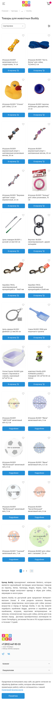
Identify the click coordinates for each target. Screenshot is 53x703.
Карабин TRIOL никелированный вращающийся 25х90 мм (38, 287)
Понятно (13, 696)
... (22, 11)
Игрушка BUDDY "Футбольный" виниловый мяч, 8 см (13, 464)
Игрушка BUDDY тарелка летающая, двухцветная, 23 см (38, 106)
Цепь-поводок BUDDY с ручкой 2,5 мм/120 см (12, 241)
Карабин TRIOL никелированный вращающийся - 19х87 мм (13, 287)
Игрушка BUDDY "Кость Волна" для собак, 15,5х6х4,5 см (37, 62)
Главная (5, 11)
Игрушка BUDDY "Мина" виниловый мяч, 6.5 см (38, 463)
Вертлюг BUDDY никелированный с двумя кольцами (39, 242)
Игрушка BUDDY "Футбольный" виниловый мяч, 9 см (13, 509)
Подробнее (13, 429)
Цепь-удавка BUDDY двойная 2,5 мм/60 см (11, 330)
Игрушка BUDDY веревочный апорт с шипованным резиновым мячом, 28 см (13, 152)
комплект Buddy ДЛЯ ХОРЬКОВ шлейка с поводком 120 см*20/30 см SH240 (39, 374)
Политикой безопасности (12, 690)
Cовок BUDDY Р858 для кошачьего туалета (37, 330)
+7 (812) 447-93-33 (11, 644)
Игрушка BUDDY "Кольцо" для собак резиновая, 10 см (38, 197)
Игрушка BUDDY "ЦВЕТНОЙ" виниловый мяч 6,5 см (12, 420)
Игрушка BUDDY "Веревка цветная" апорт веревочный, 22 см (13, 197)
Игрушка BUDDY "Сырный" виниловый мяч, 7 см (13, 552)
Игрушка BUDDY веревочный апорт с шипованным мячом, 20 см (39, 151)
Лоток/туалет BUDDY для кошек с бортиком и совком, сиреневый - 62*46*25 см (12, 374)
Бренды (14, 11)
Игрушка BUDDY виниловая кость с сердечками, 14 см (10, 62)
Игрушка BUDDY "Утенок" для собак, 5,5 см (12, 105)
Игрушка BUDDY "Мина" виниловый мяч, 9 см (38, 419)
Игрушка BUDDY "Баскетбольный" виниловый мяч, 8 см (37, 509)
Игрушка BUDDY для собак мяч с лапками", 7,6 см (39, 552)
